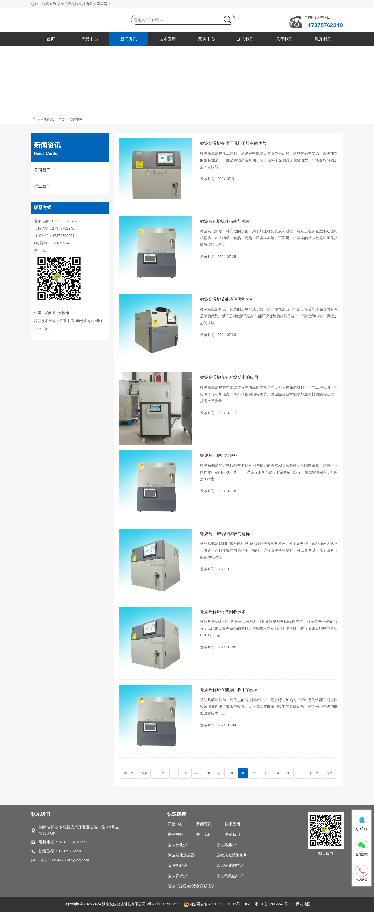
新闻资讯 (128, 39)
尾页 (329, 773)
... (174, 773)
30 (231, 773)
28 (208, 773)
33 (265, 773)
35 (288, 773)
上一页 (160, 773)
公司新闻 (42, 170)
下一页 (313, 773)
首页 (50, 39)
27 (196, 773)
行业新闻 (42, 186)
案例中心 (206, 39)
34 (277, 773)
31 (242, 773)
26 (185, 773)
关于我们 (284, 39)
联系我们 (323, 39)
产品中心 (89, 39)
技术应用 (167, 39)
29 (219, 773)
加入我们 (245, 39)
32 (254, 773)
